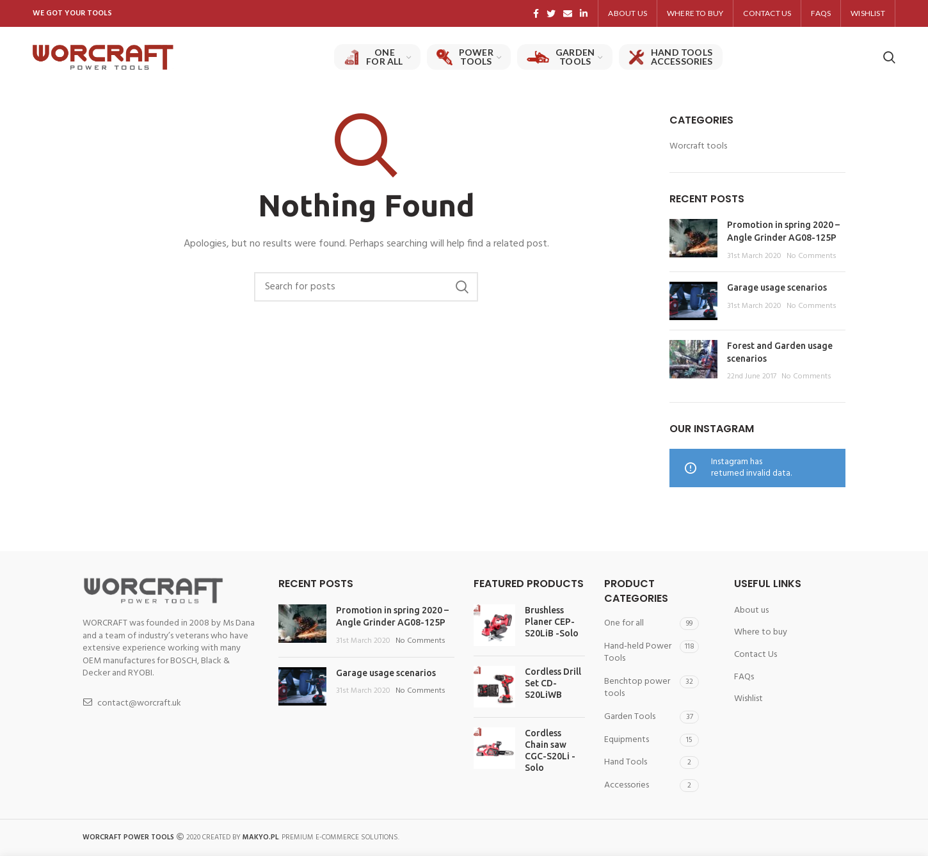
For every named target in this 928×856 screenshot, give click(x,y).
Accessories (626, 785)
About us (751, 610)
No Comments (811, 256)
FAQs (744, 677)
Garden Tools (629, 716)
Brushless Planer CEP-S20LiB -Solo (552, 621)
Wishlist (748, 699)
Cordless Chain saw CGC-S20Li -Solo (550, 750)
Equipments (626, 739)
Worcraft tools (698, 146)
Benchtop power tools (637, 688)
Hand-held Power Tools (637, 652)
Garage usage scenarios (777, 287)
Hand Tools (625, 762)
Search (462, 287)
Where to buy (760, 632)
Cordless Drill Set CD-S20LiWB (553, 683)
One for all (624, 623)
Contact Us (755, 655)
